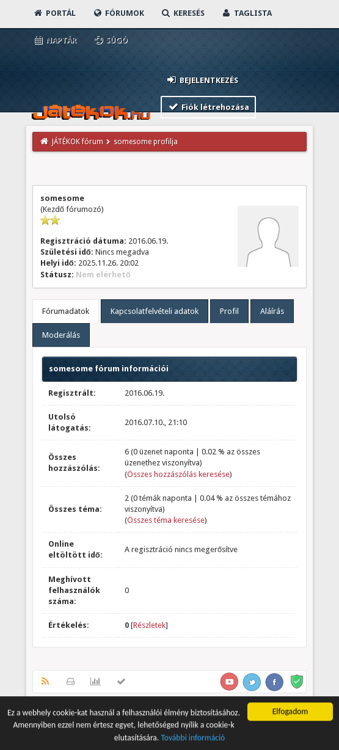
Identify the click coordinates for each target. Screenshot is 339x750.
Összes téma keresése (166, 520)
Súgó (110, 40)
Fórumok (118, 13)
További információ (193, 739)
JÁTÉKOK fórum (77, 141)
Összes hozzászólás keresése (178, 474)
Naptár (54, 40)
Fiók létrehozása (208, 106)
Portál (54, 13)
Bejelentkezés (202, 80)
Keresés (183, 13)
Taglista (246, 13)
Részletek (149, 625)
